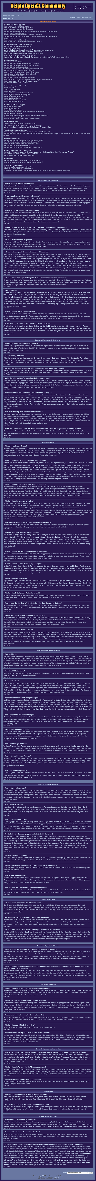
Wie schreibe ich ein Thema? (13, 62)
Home (38, 11)
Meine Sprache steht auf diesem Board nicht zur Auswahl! (23, 52)
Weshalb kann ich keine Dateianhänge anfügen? (20, 74)
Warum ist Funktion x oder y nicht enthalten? (18, 169)
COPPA (35, 256)
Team (43, 11)
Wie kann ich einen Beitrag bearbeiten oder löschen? (21, 64)
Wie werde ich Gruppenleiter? (13, 113)
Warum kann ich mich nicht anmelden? (16, 26)
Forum (48, 11)
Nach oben (7, 192)
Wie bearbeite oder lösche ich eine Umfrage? (19, 70)
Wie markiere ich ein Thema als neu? (16, 83)
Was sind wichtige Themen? (13, 98)
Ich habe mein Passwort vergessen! (15, 33)
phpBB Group (55, 1122)
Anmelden (78, 7)
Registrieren (87, 7)
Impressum (60, 11)
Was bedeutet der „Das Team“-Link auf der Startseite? (22, 119)
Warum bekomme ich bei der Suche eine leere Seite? (21, 144)
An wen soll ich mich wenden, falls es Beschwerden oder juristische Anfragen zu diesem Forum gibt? (37, 170)
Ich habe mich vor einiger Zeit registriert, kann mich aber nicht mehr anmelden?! (30, 36)
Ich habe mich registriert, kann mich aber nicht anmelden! (23, 35)
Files (13, 11)
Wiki (53, 11)
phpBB (42, 1176)
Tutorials (19, 11)
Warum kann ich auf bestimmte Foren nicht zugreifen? (22, 72)
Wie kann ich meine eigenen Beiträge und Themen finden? (23, 147)
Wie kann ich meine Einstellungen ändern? (18, 46)
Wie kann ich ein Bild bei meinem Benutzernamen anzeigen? (24, 53)
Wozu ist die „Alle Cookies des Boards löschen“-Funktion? (23, 42)
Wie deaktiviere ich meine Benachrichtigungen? (19, 155)
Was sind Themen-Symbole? (13, 102)
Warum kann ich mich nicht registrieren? (17, 40)
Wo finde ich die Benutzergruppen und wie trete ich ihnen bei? (24, 112)
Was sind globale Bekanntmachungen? (17, 95)
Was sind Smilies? (10, 91)
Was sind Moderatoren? (12, 108)
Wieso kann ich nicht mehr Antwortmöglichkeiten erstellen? (23, 69)
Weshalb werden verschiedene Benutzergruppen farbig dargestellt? (26, 115)
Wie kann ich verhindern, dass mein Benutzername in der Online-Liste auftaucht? (31, 31)
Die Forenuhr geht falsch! (12, 48)
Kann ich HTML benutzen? (12, 89)
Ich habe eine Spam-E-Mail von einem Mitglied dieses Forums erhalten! (27, 127)
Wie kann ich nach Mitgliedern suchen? (17, 145)
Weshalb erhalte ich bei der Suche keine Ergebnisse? (21, 142)
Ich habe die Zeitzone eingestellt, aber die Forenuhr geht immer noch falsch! (29, 50)
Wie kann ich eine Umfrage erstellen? (16, 67)
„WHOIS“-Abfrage (76, 1149)
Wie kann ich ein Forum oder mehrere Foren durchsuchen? (23, 140)
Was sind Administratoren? (12, 106)
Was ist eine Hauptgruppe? (13, 117)
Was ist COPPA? (9, 38)
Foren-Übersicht (8, 18)
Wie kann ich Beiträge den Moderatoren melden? (20, 77)
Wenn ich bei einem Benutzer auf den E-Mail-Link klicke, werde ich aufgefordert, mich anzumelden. (37, 57)
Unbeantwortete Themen (77, 17)
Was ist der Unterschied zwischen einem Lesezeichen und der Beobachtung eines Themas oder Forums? (39, 152)
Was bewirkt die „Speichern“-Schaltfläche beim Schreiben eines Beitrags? (28, 79)
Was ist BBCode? (9, 88)
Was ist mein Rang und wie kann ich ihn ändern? (20, 55)
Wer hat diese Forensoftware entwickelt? (17, 167)
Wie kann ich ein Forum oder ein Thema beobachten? (21, 154)
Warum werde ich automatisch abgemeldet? (18, 29)
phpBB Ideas (23, 1136)
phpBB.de (81, 1126)
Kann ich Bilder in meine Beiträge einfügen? (18, 93)
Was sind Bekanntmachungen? (14, 96)
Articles (26, 11)
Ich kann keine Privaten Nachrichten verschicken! (20, 123)
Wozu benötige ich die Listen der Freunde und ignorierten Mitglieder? (27, 132)
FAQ (77, 8)
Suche (82, 8)
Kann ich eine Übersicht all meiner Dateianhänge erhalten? (23, 162)
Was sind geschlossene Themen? (15, 100)
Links (32, 11)
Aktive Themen (88, 17)
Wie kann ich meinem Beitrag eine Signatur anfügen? (21, 65)
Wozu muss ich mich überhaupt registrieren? (18, 28)
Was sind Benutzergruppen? (13, 110)
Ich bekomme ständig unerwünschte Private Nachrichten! (23, 125)
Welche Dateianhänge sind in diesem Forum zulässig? (22, 160)
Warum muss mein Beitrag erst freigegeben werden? (21, 81)
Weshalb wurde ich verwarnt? (13, 76)
